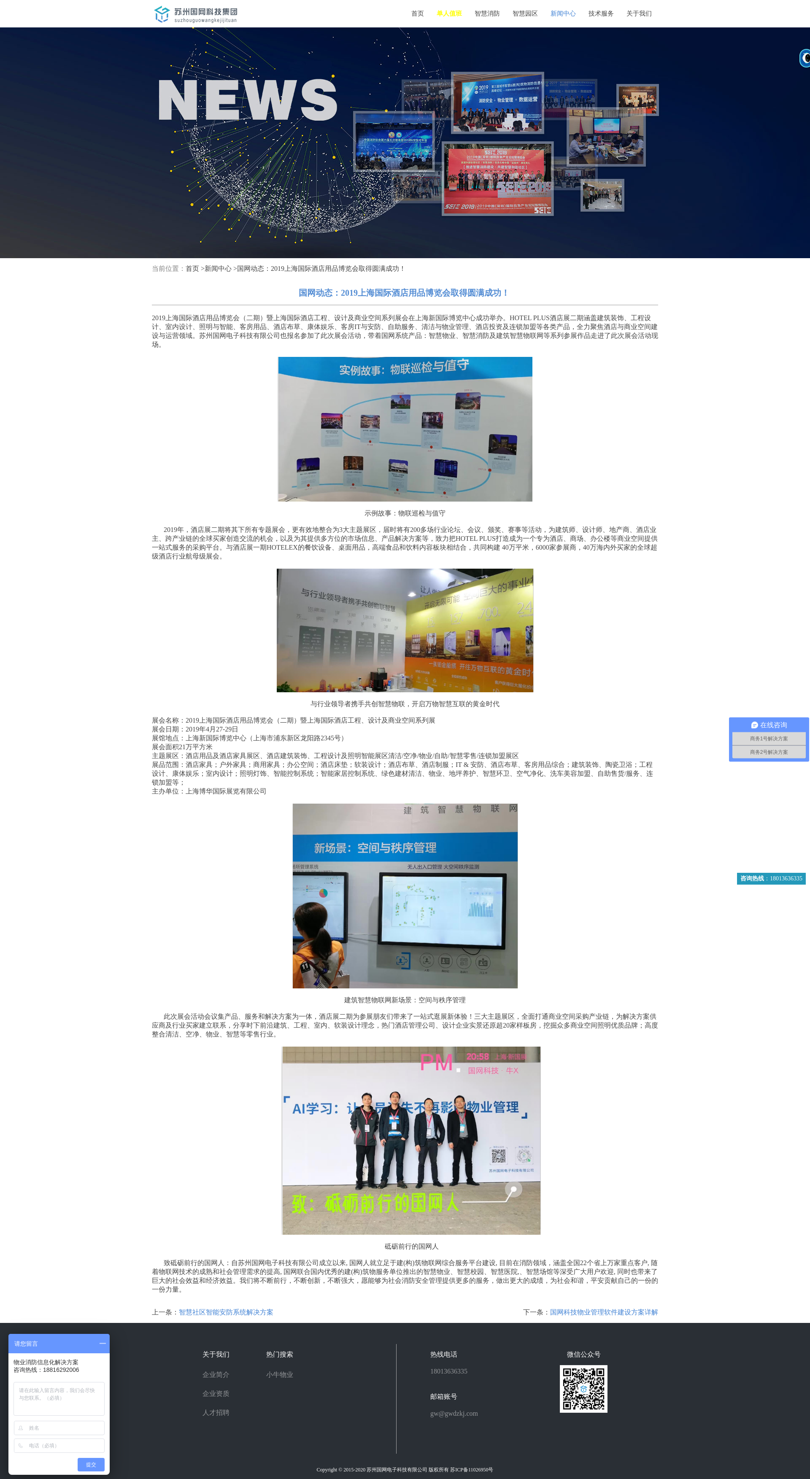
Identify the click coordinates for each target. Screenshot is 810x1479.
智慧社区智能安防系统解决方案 (226, 1312)
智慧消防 (487, 13)
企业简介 (216, 1374)
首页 (417, 13)
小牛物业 (279, 1374)
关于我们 (639, 13)
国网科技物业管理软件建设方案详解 (604, 1312)
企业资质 (216, 1393)
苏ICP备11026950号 (471, 1470)
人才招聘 (216, 1412)
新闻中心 (563, 13)
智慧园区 (525, 13)
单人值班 (449, 13)
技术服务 (601, 13)
